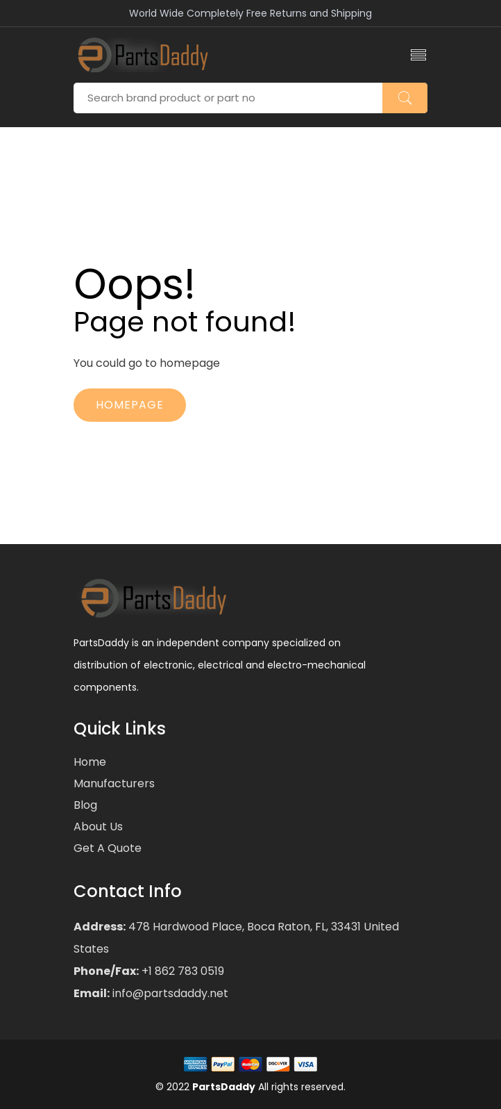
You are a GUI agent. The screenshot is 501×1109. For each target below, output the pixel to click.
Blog (85, 805)
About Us (98, 827)
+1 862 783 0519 (181, 971)
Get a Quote (108, 848)
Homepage (130, 405)
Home (90, 762)
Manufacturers (114, 783)
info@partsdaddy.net (169, 993)
